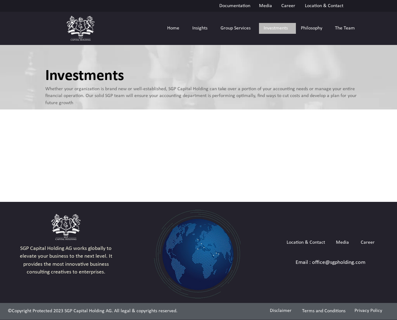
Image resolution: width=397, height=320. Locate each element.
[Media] (265, 5)
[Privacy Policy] (368, 310)
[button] (201, 28)
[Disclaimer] (281, 310)
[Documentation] (234, 5)
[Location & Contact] (323, 5)
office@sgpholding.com (338, 262)
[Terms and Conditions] (324, 311)
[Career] (288, 5)
